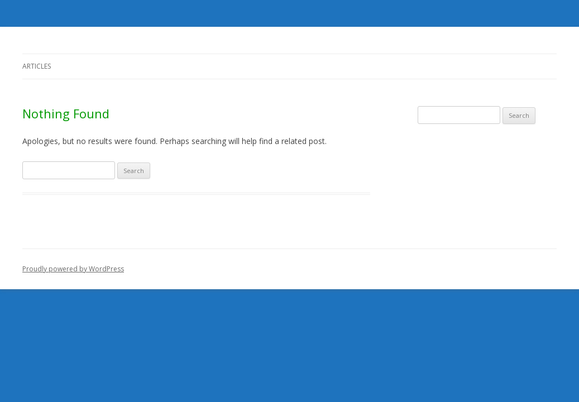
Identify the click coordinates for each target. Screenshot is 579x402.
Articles (36, 66)
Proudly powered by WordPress (73, 269)
